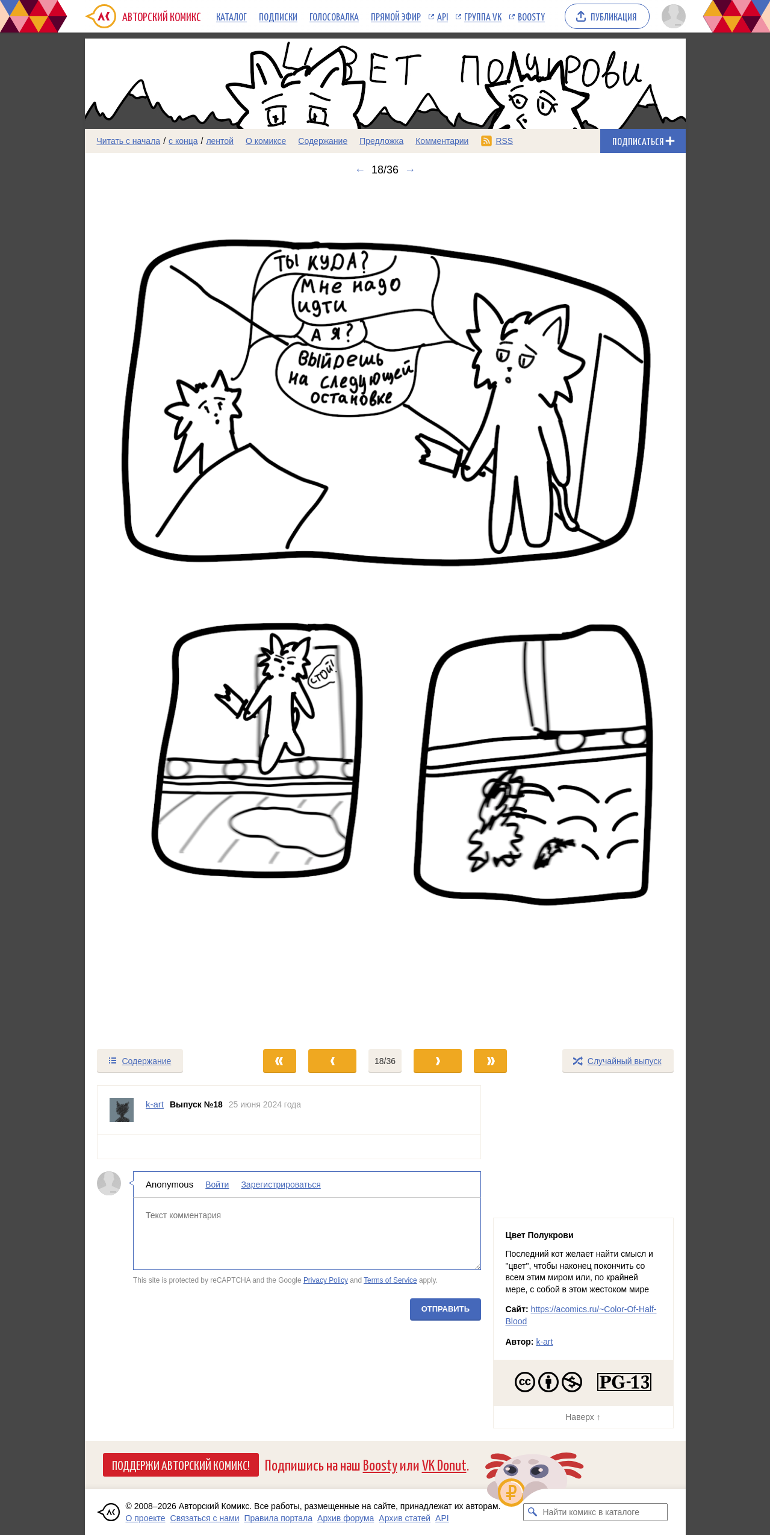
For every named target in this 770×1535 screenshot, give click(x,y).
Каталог (231, 16)
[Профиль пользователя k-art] (122, 1110)
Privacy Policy (325, 1280)
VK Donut (444, 1464)
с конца (183, 141)
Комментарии (441, 141)
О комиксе (266, 141)
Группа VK (482, 16)
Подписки (278, 16)
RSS (504, 141)
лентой (220, 141)
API (442, 16)
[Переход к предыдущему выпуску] (160, 612)
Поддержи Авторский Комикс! (181, 1464)
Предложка (381, 141)
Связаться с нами (205, 1518)
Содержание (322, 141)
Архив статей (404, 1518)
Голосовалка (334, 16)
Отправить (445, 1308)
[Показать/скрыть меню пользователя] (671, 16)
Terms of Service (390, 1280)
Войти (217, 1184)
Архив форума (345, 1518)
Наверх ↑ (582, 1417)
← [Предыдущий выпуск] (360, 170)
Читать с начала (129, 141)
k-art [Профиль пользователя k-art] (155, 1104)
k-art (544, 1342)
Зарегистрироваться (280, 1184)
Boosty (531, 16)
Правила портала (278, 1518)
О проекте (146, 1518)
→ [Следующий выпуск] (410, 170)
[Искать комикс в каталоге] (532, 1512)
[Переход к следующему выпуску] (385, 612)
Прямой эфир (396, 16)
